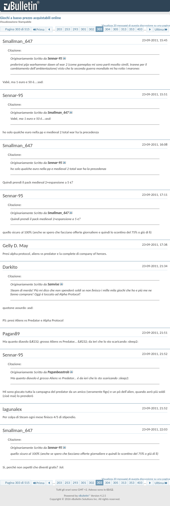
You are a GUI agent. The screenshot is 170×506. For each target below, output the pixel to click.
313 (123, 29)
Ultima (161, 29)
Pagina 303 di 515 (17, 29)
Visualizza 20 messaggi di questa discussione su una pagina (136, 25)
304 (107, 29)
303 (99, 29)
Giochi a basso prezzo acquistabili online (30, 18)
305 (115, 29)
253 (67, 29)
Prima (38, 29)
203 (59, 29)
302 (91, 29)
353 (131, 29)
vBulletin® (84, 495)
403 (140, 29)
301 (83, 29)
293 (75, 29)
